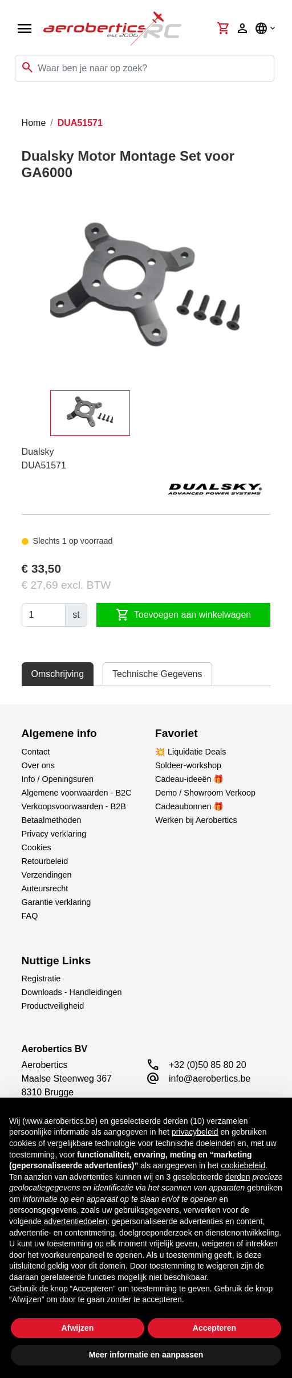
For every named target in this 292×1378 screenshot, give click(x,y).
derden (237, 1176)
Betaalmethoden (52, 820)
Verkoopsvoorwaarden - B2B (74, 806)
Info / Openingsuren (58, 779)
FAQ (30, 915)
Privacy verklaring (54, 833)
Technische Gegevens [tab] (157, 674)
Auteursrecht (45, 888)
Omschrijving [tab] (57, 674)
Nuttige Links (56, 961)
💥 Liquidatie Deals (190, 751)
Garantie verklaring (56, 902)
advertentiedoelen (75, 1221)
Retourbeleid (45, 861)
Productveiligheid (53, 1005)
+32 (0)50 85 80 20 (207, 1065)
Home (34, 123)
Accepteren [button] (214, 1327)
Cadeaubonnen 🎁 (189, 806)
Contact (36, 751)
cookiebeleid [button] (243, 1165)
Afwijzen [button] (78, 1327)
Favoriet (176, 733)
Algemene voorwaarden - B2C (77, 792)
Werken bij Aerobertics (196, 820)
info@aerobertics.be (209, 1078)
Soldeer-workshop (188, 765)
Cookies (36, 847)
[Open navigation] (24, 28)
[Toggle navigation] (16, 104)
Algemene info (59, 733)
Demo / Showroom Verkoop (205, 792)
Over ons (38, 765)
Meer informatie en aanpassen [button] (146, 1354)
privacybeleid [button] (195, 1131)
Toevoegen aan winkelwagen (183, 615)
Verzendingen (47, 874)
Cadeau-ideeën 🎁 (189, 779)
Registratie (41, 978)
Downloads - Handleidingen (72, 992)
